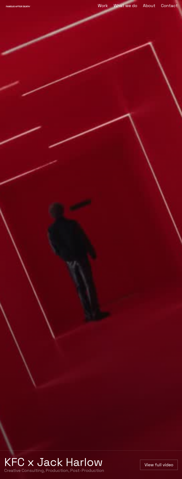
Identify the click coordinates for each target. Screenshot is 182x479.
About (149, 5)
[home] (18, 5)
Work (103, 5)
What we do (125, 5)
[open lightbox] (159, 465)
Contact (169, 5)
